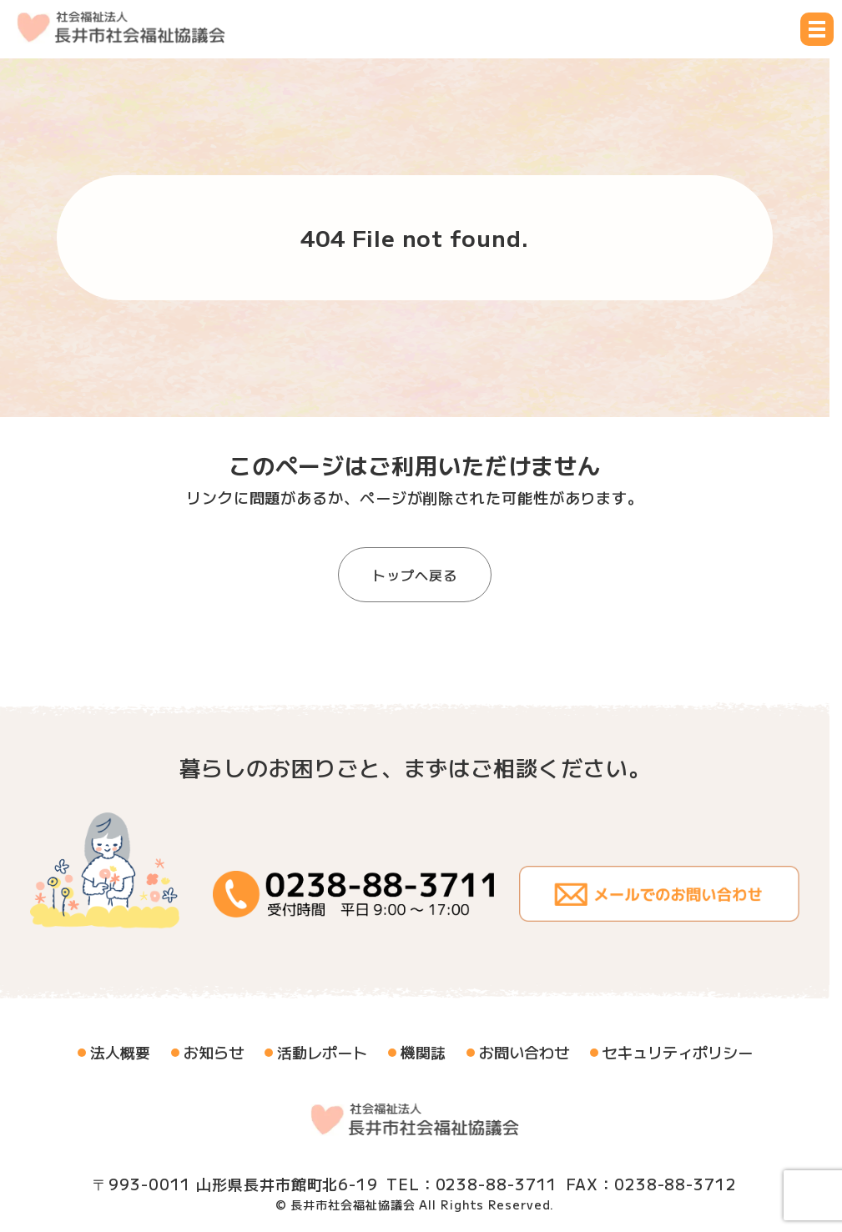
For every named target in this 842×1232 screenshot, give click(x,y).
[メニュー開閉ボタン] (817, 29)
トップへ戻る (414, 575)
